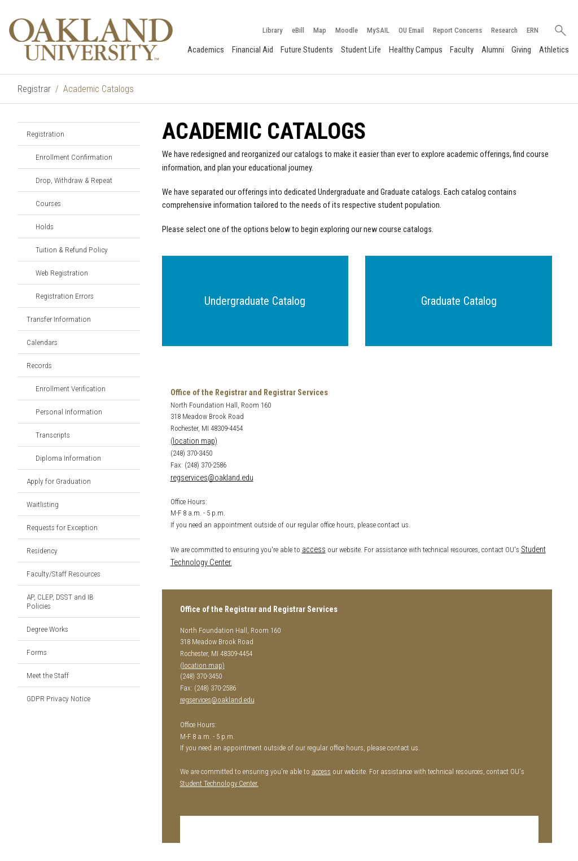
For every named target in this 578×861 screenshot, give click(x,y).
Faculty (462, 50)
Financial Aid (252, 50)
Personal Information (69, 411)
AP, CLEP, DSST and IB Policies (60, 601)
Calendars (42, 342)
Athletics (554, 50)
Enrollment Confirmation (74, 156)
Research (504, 30)
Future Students (307, 50)
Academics (205, 50)
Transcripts (53, 434)
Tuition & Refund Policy (72, 249)
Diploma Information (68, 457)
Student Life (361, 50)
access (314, 549)
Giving (521, 50)
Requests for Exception (62, 527)
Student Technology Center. (219, 783)
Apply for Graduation (59, 481)
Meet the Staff (48, 675)
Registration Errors (65, 295)
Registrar (34, 89)
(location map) (193, 441)
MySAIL (378, 30)
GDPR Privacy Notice (58, 698)
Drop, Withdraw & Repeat (74, 180)
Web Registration (62, 272)
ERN (532, 30)
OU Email (411, 30)
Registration (45, 133)
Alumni (492, 50)
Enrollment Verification (71, 388)
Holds (45, 226)
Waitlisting (43, 504)
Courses (48, 203)
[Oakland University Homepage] (91, 39)
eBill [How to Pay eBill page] (298, 30)
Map (319, 30)
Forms (37, 652)
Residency (42, 550)
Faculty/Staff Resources (63, 573)
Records (39, 365)
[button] (255, 301)
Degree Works (47, 628)
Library (272, 30)
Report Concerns (457, 30)
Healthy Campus (416, 50)
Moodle (346, 30)
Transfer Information (59, 319)
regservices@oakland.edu (211, 478)
